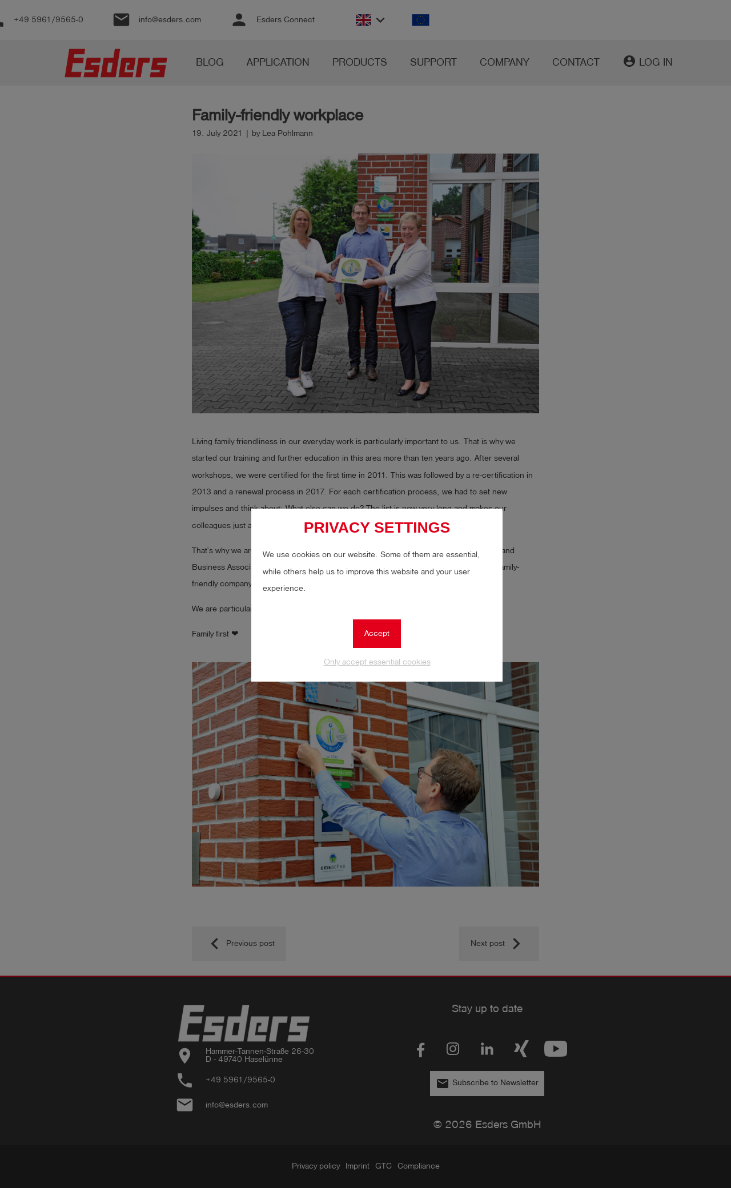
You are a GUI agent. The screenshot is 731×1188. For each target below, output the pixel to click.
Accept (376, 633)
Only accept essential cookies (377, 662)
